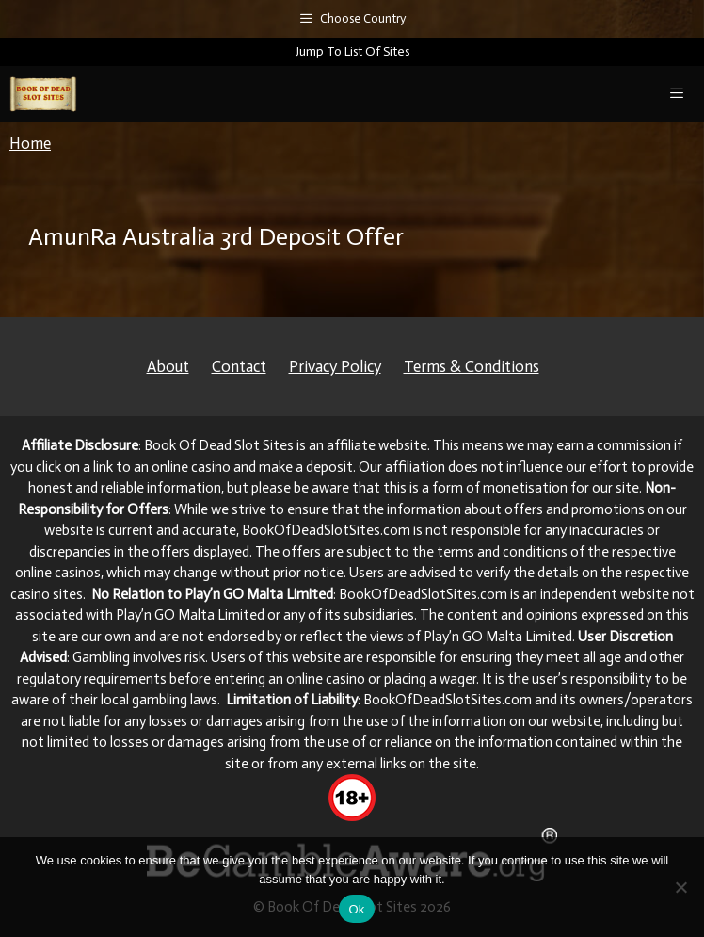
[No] (680, 887)
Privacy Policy (335, 366)
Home (30, 143)
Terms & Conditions (471, 366)
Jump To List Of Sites (352, 51)
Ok (356, 909)
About (168, 366)
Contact (239, 366)
